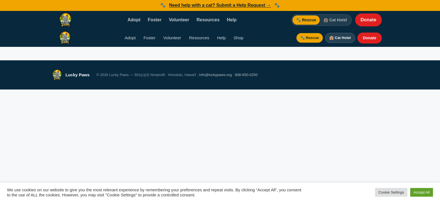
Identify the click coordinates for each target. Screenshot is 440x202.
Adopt (134, 19)
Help (232, 19)
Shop (238, 37)
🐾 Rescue (306, 20)
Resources (207, 19)
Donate (368, 19)
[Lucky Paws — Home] (65, 20)
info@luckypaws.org (215, 75)
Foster (155, 19)
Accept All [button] (422, 192)
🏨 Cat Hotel (335, 20)
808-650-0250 (246, 75)
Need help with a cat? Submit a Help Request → (220, 5)
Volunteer (179, 19)
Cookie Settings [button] (391, 192)
